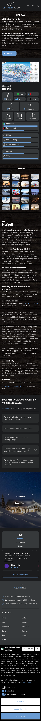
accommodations (31, 303)
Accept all (20, 716)
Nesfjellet (25, 627)
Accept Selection (21, 709)
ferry (21, 363)
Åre (3, 635)
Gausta (24, 631)
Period (13, 409)
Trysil (4, 618)
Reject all (20, 701)
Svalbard (25, 635)
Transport (21, 409)
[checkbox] (8, 687)
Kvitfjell (24, 618)
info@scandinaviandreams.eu (13, 386)
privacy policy (26, 682)
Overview (28, 649)
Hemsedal (6, 627)
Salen (4, 631)
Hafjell (4, 640)
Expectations (31, 409)
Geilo (4, 622)
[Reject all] (37, 649)
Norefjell (25, 622)
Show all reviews (20, 575)
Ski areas (5, 409)
